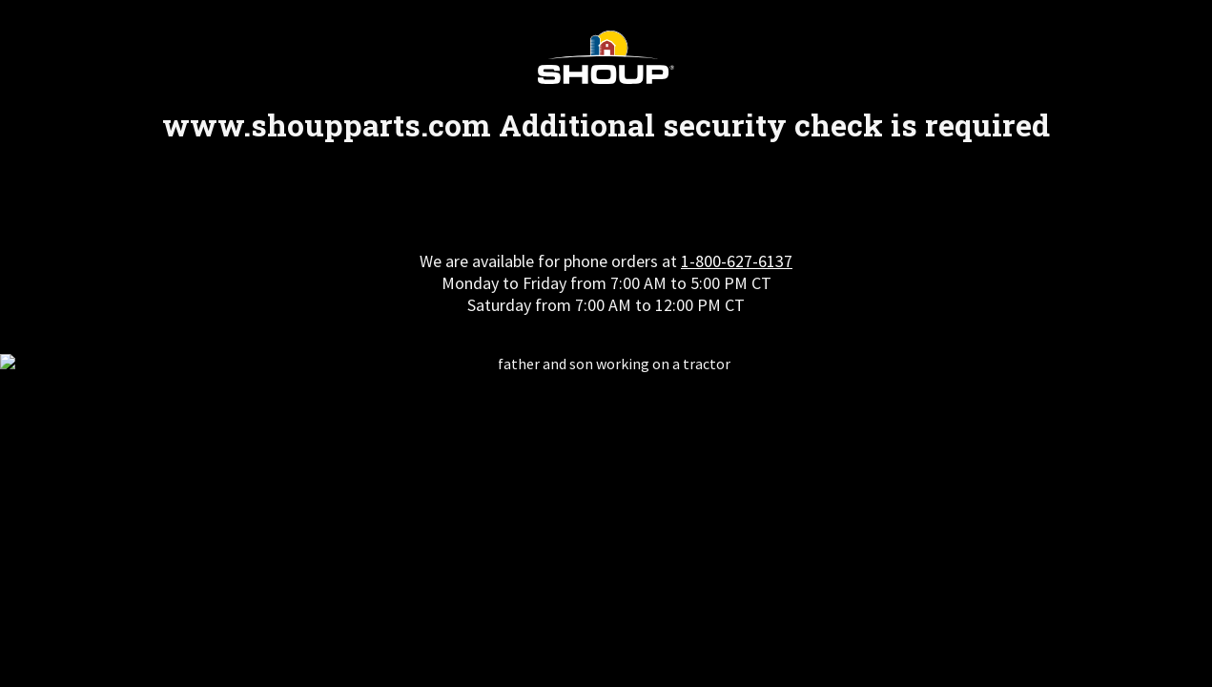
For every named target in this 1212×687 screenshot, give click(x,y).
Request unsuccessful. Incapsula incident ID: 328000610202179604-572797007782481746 (606, 343)
